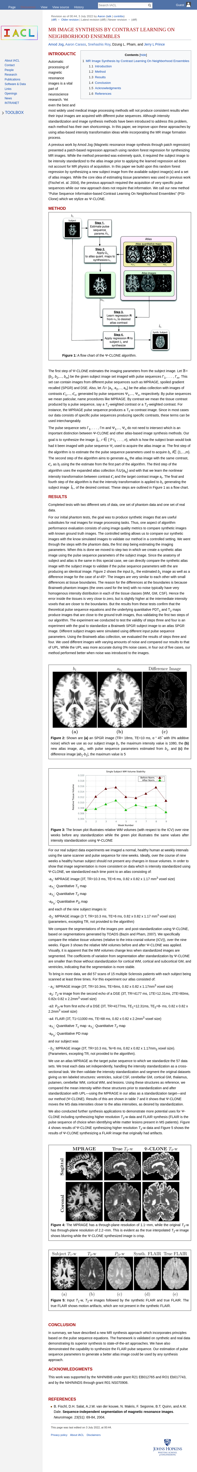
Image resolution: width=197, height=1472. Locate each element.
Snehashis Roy (99, 44)
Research (11, 74)
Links (8, 89)
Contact (10, 65)
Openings (11, 93)
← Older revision (68, 19)
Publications (12, 79)
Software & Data (15, 84)
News (8, 98)
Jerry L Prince (154, 44)
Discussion (28, 7)
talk (109, 16)
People (9, 70)
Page (12, 7)
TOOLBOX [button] (14, 112)
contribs (119, 16)
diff (54, 19)
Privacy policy (59, 1434)
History (79, 7)
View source (60, 7)
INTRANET (12, 103)
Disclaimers (94, 1434)
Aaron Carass (75, 44)
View (44, 7)
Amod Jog (56, 44)
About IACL (77, 1434)
